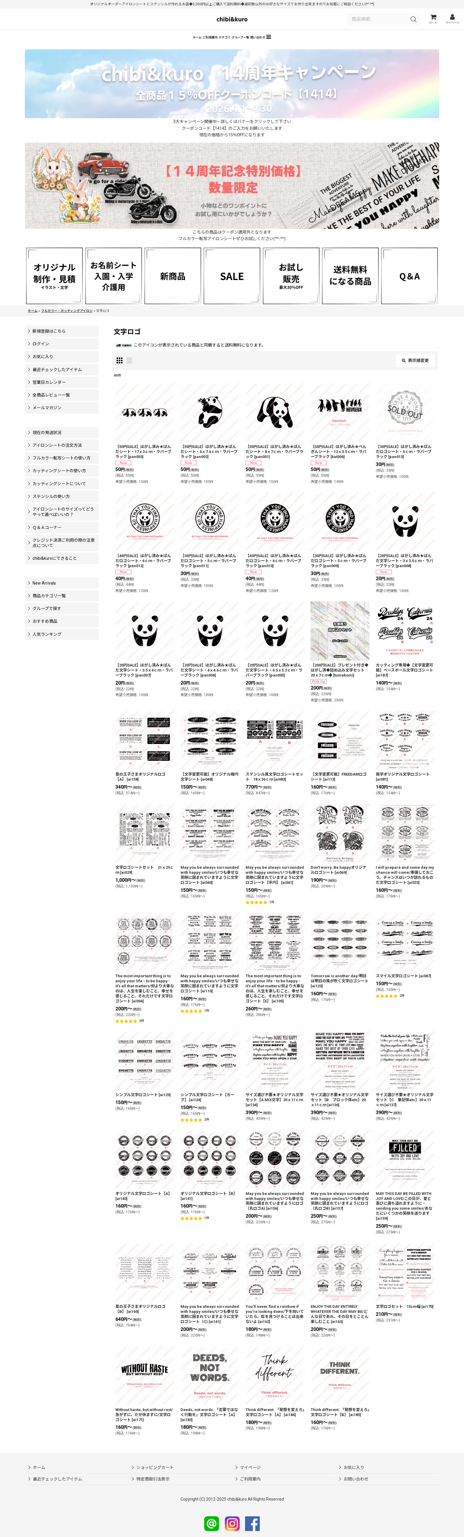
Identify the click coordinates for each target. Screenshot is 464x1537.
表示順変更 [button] (415, 369)
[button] (312, 44)
